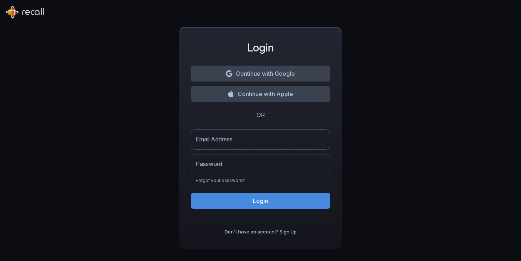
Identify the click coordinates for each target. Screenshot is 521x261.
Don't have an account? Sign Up (260, 231)
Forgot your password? (220, 180)
